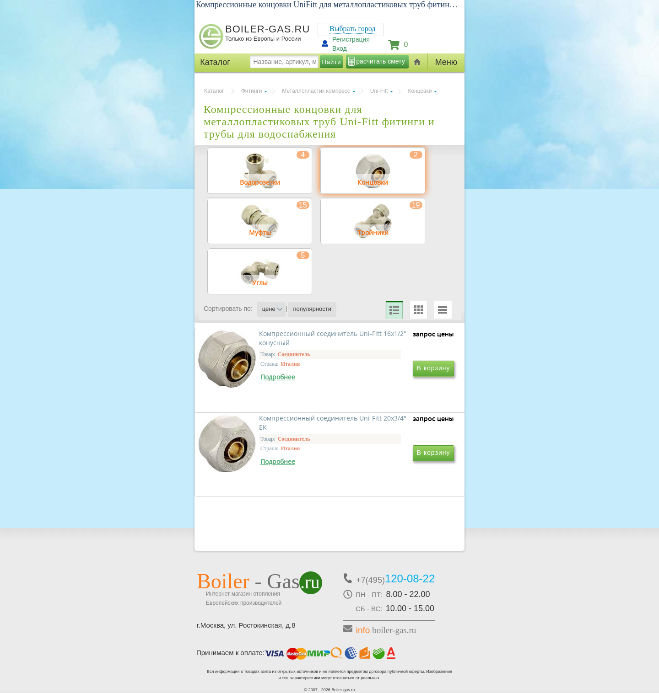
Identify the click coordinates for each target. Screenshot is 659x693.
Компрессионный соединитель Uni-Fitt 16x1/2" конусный (264, 430)
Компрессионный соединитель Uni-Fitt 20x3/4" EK (389, 430)
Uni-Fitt (379, 91)
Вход (339, 48)
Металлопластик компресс (316, 91)
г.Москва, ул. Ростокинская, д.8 (246, 625)
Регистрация (351, 39)
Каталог (214, 91)
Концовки (420, 91)
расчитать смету (380, 61)
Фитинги (251, 91)
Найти (331, 62)
